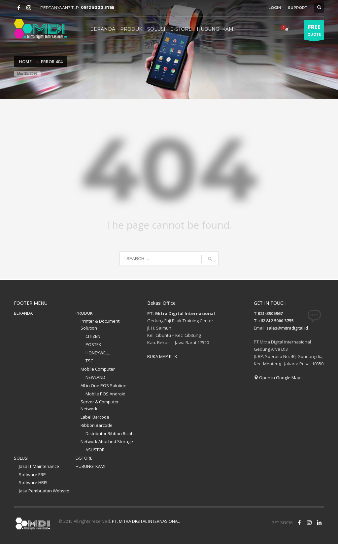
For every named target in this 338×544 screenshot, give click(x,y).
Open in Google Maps (278, 378)
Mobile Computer (98, 369)
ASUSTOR (95, 450)
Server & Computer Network (100, 405)
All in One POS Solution (103, 385)
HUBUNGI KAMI (90, 466)
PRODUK (84, 313)
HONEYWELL (97, 353)
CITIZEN (92, 336)
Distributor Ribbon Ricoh (109, 433)
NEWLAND (95, 377)
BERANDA (23, 313)
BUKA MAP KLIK (162, 356)
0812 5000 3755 (97, 7)
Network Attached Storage (107, 441)
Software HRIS (33, 482)
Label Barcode (95, 417)
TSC (89, 361)
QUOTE (314, 31)
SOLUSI (21, 458)
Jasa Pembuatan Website (44, 491)
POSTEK (93, 344)
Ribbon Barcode (97, 425)
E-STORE (84, 458)
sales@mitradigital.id (287, 328)
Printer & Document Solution (100, 324)
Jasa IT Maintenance (39, 466)
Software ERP (32, 474)
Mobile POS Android (105, 394)
